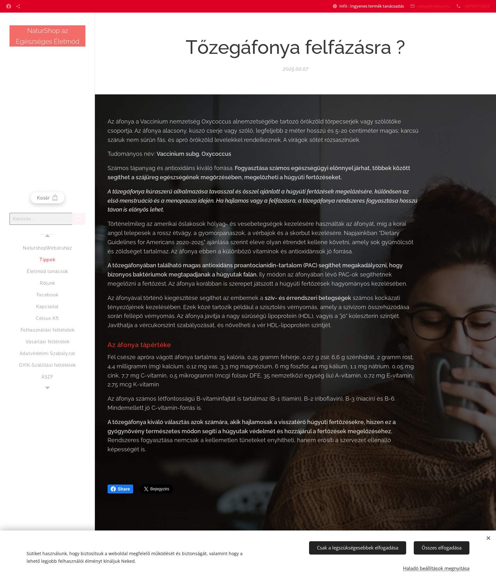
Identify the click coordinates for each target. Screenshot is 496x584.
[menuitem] (47, 248)
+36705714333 (476, 6)
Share (120, 489)
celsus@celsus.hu (433, 6)
